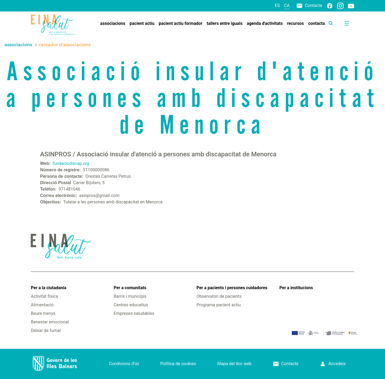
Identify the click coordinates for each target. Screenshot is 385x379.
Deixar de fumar (46, 330)
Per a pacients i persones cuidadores (232, 287)
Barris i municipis (130, 296)
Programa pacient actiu (219, 304)
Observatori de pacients (219, 296)
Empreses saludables (134, 313)
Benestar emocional (50, 321)
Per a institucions (296, 287)
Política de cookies (178, 363)
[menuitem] (113, 23)
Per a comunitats (130, 287)
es (277, 5)
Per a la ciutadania (48, 287)
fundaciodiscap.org (71, 163)
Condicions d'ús (124, 363)
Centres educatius (131, 304)
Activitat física (44, 296)
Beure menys (43, 313)
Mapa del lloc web (234, 363)
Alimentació (42, 304)
